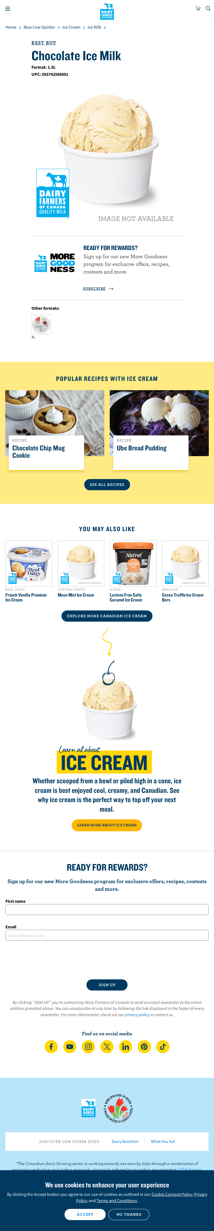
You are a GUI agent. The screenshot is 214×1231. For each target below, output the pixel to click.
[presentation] (107, 960)
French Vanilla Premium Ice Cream (26, 597)
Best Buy (43, 43)
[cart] (198, 8)
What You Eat (163, 1141)
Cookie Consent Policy (172, 1194)
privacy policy (137, 1014)
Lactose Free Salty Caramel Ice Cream (126, 597)
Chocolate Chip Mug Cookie (38, 451)
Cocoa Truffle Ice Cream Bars (182, 597)
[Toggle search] (208, 8)
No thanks (129, 1214)
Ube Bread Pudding (141, 448)
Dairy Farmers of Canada (107, 11)
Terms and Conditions (117, 1200)
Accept (85, 1214)
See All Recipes (107, 484)
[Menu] (7, 8)
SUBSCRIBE (98, 288)
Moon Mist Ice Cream (76, 594)
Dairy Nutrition (125, 1141)
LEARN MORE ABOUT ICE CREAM (107, 825)
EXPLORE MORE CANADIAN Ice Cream (107, 616)
